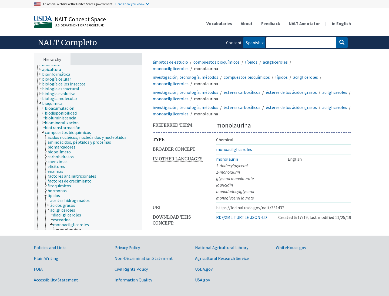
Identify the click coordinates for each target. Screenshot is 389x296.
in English (341, 23)
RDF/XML (224, 217)
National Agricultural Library (221, 247)
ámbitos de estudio (170, 62)
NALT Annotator (304, 23)
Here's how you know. (130, 4)
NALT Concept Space (80, 19)
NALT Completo (67, 42)
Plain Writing (46, 258)
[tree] (88, 147)
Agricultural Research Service (222, 258)
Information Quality (133, 280)
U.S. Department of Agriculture (79, 25)
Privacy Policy (127, 247)
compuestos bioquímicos (216, 62)
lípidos (251, 62)
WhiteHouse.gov (291, 247)
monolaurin (227, 159)
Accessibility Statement (56, 280)
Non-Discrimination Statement (144, 258)
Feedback (270, 23)
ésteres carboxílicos (242, 92)
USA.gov (202, 280)
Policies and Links (50, 247)
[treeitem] (54, 69)
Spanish (251, 42)
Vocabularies (219, 23)
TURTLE (241, 217)
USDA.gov (204, 269)
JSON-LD (258, 217)
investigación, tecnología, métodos (185, 77)
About (247, 23)
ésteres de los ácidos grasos (291, 92)
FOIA (38, 269)
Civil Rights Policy (131, 269)
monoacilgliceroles (171, 68)
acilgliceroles (275, 62)
